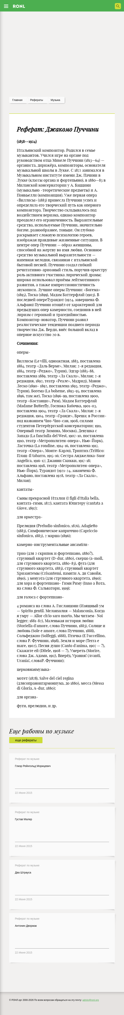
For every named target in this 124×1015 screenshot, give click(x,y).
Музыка (55, 100)
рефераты (36, 100)
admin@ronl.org (90, 1000)
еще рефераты (25, 740)
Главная (17, 100)
